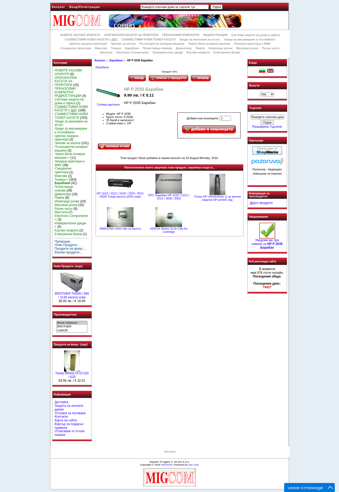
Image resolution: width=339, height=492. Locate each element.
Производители (65, 314)
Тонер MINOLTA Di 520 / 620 (71, 374)
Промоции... (64, 241)
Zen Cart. (193, 464)
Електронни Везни (226, 52)
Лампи (200, 48)
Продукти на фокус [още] (70, 344)
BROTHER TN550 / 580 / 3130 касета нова (72, 294)
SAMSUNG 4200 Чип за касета (120, 228)
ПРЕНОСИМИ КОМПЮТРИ (180, 35)
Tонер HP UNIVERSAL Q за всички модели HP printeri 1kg (217, 198)
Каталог (58, 6)
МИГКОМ (166, 464)
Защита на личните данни (69, 407)
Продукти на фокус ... (70, 248)
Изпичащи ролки (221, 48)
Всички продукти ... (69, 252)
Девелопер (184, 48)
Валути (254, 85)
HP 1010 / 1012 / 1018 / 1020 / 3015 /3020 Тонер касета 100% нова (120, 195)
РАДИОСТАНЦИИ (215, 35)
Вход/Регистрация (84, 6)
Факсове (101, 48)
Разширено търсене (267, 127)
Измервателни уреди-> (71, 225)
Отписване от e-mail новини (69, 433)
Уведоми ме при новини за (267, 242)
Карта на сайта (66, 420)
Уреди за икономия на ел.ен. (199, 39)
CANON (72, 330)
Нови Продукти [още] (68, 266)
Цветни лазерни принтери (88, 43)
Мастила (106, 52)
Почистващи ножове (157, 48)
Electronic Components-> (72, 217)
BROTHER (72, 327)
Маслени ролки (247, 48)
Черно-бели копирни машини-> (70, 156)
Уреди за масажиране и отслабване (249, 39)
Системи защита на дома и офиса (255, 35)
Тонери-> (61, 179)
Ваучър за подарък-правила (69, 426)
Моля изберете (72, 323)
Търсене (255, 108)
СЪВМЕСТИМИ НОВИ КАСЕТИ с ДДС (91, 39)
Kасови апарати (198, 52)
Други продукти (261, 203)
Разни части (271, 48)
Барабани (116, 60)
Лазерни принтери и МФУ (252, 43)
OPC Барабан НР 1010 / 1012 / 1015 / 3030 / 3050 (168, 197)
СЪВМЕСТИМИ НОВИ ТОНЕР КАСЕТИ (149, 39)
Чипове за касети (123, 43)
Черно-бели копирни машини (209, 43)
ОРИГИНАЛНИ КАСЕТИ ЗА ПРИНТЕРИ (131, 35)
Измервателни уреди (168, 52)
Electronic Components (132, 52)
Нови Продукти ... (68, 245)
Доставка (61, 402)
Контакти (61, 416)
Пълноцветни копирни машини (161, 43)
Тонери (116, 48)
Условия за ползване (70, 413)
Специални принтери (75, 48)
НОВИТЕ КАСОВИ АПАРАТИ (80, 35)
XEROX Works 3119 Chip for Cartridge (169, 230)
